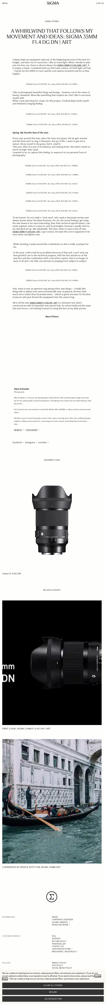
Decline (53, 992)
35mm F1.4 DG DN (11, 573)
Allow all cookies (52, 985)
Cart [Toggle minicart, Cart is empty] (100, 3)
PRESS (55, 917)
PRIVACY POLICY (59, 963)
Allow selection (53, 999)
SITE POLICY (57, 965)
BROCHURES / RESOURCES (64, 952)
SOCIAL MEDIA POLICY (62, 968)
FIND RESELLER (58, 944)
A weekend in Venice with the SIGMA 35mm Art (31, 867)
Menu (5, 3)
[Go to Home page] (53, 3)
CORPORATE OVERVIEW (62, 920)
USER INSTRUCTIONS (61, 949)
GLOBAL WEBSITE (60, 922)
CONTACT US (58, 946)
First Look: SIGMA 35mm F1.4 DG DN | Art (26, 728)
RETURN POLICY (59, 941)
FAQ (54, 936)
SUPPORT (56, 939)
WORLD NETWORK (60, 925)
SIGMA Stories (52, 21)
